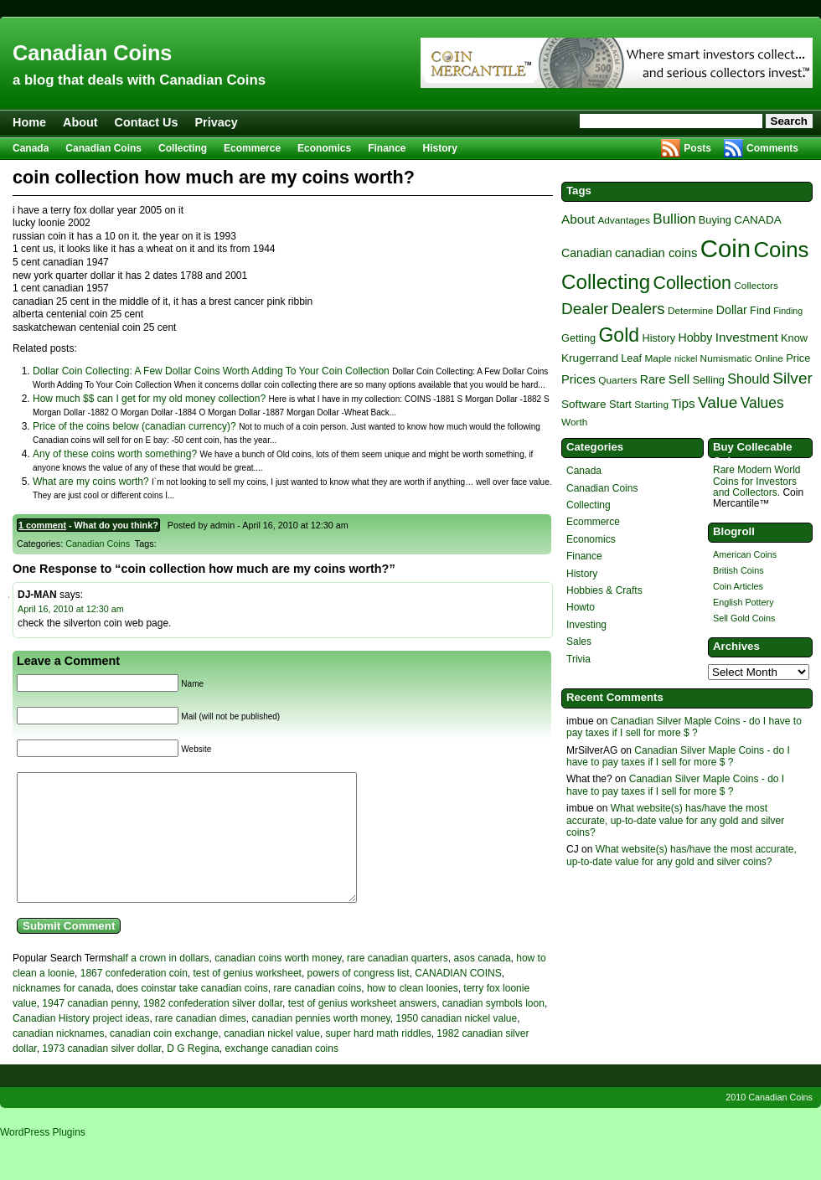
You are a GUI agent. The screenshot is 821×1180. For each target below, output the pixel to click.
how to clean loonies (412, 1013)
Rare (653, 379)
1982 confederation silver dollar (212, 1028)
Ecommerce (252, 148)
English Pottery (743, 602)
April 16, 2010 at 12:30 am (71, 609)
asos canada (482, 983)
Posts (697, 148)
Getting (578, 338)
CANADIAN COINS (458, 998)
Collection (692, 283)
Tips (682, 403)
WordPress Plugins (42, 1157)
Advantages (623, 220)
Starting (651, 404)
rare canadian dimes (200, 1043)
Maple (657, 358)
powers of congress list (358, 998)
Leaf (631, 358)
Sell (679, 379)
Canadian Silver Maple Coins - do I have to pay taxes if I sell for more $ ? (684, 727)
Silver (792, 378)
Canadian (586, 253)
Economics (324, 148)
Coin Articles (738, 586)
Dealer (584, 308)
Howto (580, 607)
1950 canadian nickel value (456, 1043)
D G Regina (193, 1074)
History (440, 148)
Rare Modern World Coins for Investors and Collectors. (756, 480)
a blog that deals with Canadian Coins (139, 80)
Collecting (182, 148)
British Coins (738, 570)
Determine (691, 311)
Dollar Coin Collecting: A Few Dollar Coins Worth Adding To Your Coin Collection (211, 371)
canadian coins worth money (277, 983)
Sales (578, 641)
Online (769, 358)
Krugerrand (589, 358)
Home (29, 122)
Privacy (216, 122)
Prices (578, 379)
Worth (574, 422)
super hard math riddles (378, 1058)
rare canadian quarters (397, 983)
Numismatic (726, 358)
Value (717, 402)
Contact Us (146, 122)
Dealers (637, 308)
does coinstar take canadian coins (192, 1013)
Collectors (756, 285)
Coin (725, 248)
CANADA (758, 220)
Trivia (578, 659)
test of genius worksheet (248, 998)
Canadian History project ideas (81, 1043)
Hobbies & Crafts (604, 590)
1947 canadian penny (89, 1028)
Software (584, 404)
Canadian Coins (92, 52)
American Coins (745, 554)
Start (620, 404)
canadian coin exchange (164, 1058)
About (80, 122)
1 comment (42, 525)
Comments (772, 148)
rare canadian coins (318, 1013)
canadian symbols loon (493, 1028)
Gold (618, 335)
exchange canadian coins (281, 1074)
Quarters (617, 380)
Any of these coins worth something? (115, 454)
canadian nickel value (272, 1058)
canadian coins (656, 253)
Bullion (674, 219)
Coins (780, 249)
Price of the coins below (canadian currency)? (134, 426)
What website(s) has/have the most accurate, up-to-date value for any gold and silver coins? (675, 820)
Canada (31, 148)
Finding (788, 311)
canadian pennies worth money (321, 1043)
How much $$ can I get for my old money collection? (149, 398)
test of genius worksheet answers (362, 1028)
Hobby (695, 337)
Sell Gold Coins (744, 618)
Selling (709, 380)
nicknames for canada (62, 1013)
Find (760, 310)
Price (798, 358)
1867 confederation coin (134, 998)
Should (748, 378)
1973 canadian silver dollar (101, 1074)
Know (794, 338)
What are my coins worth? (91, 481)
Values (762, 402)
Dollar (731, 310)
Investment (746, 337)
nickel (685, 358)
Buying (715, 220)
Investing (586, 625)
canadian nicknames (58, 1058)
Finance (386, 148)
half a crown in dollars (160, 983)
